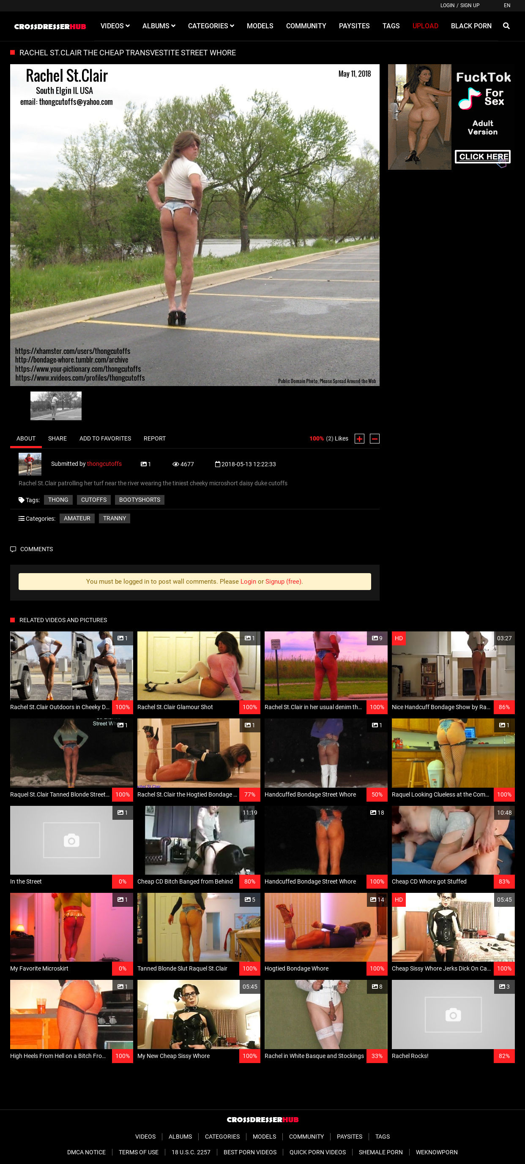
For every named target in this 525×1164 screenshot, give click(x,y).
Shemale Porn (381, 1152)
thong (58, 499)
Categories (222, 1136)
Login (447, 5)
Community (306, 1136)
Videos (145, 1136)
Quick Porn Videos (318, 1152)
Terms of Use (139, 1152)
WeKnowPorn (437, 1152)
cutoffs (94, 499)
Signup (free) (283, 581)
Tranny (114, 518)
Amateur (77, 518)
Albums (180, 1136)
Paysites (349, 1136)
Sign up (470, 5)
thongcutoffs (104, 463)
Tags (382, 1136)
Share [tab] (57, 438)
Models (264, 1136)
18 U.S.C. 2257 (191, 1152)
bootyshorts (139, 499)
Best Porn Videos (250, 1152)
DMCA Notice (86, 1152)
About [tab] (26, 438)
